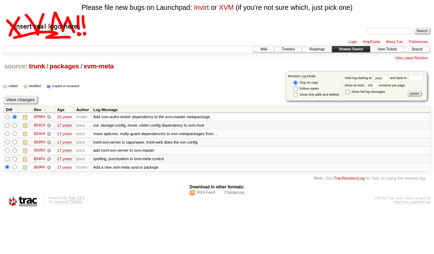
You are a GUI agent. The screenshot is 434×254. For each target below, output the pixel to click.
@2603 (39, 117)
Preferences (418, 42)
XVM (226, 7)
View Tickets (387, 49)
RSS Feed (206, 192)
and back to (407, 78)
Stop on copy (305, 82)
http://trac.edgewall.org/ (412, 202)
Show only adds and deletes (316, 94)
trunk (37, 66)
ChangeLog (234, 192)
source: (16, 66)
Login (353, 42)
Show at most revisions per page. (375, 85)
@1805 (39, 167)
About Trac (394, 42)
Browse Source (351, 49)
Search (417, 49)
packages (64, 66)
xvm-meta (99, 66)
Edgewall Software (68, 202)
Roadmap (317, 49)
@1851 (39, 159)
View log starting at (367, 78)
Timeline (288, 49)
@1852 (39, 150)
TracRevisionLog (349, 178)
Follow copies (306, 88)
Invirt (201, 7)
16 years (64, 117)
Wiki (263, 49)
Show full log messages (365, 91)
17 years (64, 125)
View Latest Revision (411, 58)
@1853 (39, 142)
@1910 (39, 134)
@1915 (39, 125)
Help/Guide (371, 42)
